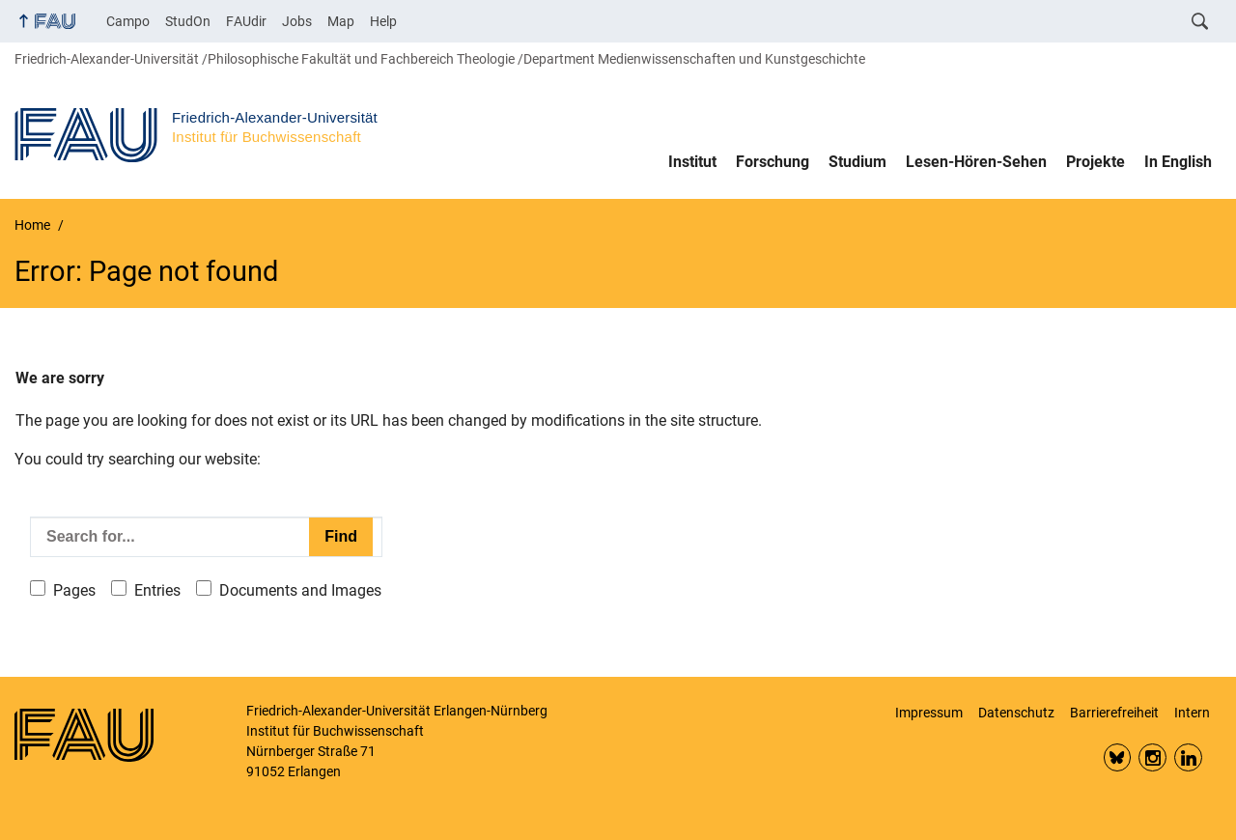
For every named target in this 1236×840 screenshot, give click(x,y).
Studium (857, 162)
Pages (74, 590)
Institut (692, 162)
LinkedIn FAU (1188, 757)
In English (1178, 162)
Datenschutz (1016, 712)
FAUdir (246, 21)
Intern (1192, 712)
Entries (157, 590)
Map (340, 21)
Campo (128, 21)
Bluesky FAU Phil (1118, 757)
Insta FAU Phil (1152, 757)
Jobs (297, 21)
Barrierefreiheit (1114, 712)
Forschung (772, 162)
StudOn (188, 21)
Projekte (1095, 162)
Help (383, 21)
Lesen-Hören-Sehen (976, 162)
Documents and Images (300, 590)
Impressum (929, 712)
